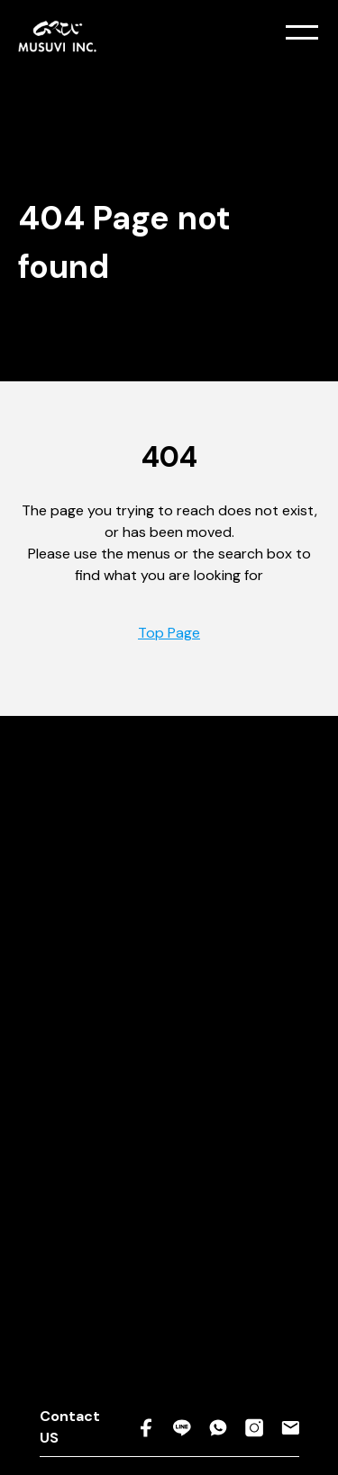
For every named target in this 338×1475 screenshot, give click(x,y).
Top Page (169, 632)
